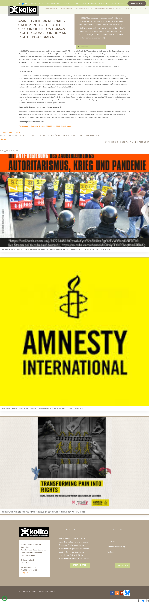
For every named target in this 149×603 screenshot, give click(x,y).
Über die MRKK (54, 4)
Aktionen (66, 4)
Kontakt (110, 552)
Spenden (137, 3)
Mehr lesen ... (80, 565)
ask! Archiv (120, 4)
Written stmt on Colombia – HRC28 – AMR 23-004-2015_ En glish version (45, 126)
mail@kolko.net (26, 573)
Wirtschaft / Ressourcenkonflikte (109, 8)
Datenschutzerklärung (116, 547)
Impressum (111, 541)
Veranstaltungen (81, 4)
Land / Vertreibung (82, 8)
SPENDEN (123, 565)
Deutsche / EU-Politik (133, 8)
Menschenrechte (51, 8)
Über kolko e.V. (36, 4)
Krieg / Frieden (66, 8)
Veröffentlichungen (101, 4)
